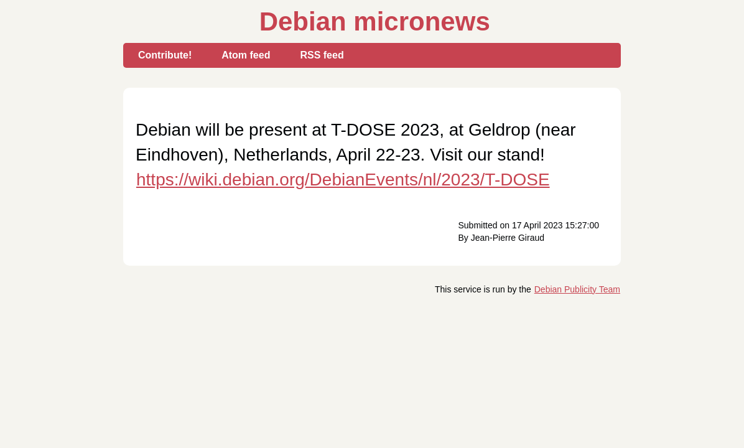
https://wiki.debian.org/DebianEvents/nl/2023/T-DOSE (343, 179)
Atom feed (245, 55)
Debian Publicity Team (577, 289)
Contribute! (165, 55)
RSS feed (321, 55)
